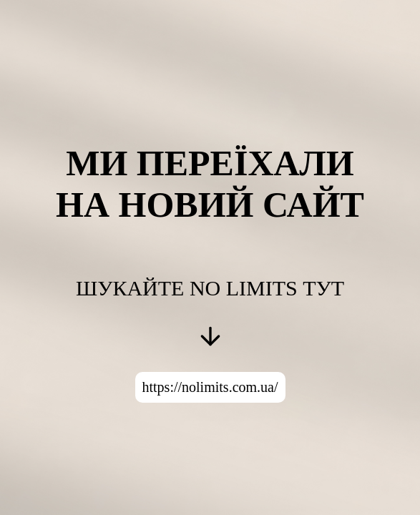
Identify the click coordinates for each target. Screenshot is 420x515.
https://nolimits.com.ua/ (210, 387)
